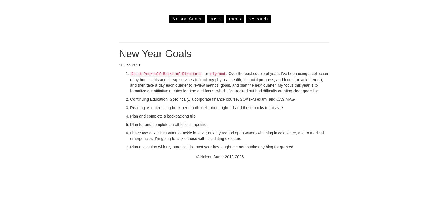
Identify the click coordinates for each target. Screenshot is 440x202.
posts (215, 19)
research (258, 19)
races (235, 19)
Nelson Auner (187, 19)
